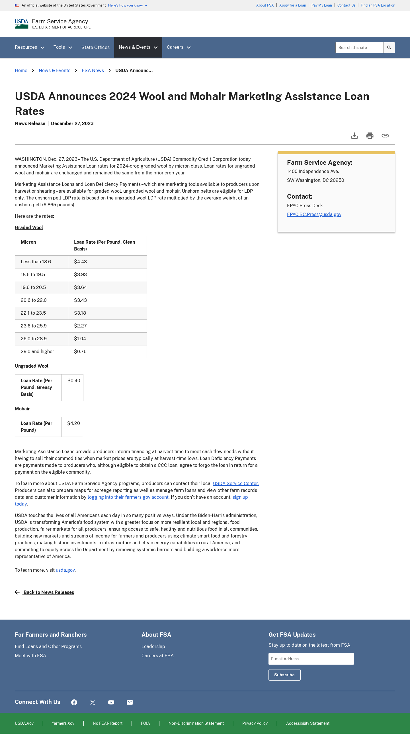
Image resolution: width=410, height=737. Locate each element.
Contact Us (346, 5)
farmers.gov (63, 723)
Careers (175, 47)
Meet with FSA (30, 655)
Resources (26, 47)
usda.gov (65, 570)
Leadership (153, 646)
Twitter (92, 702)
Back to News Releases (44, 592)
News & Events (134, 47)
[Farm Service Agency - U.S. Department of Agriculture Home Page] (61, 24)
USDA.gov (24, 723)
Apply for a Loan (292, 5)
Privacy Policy (255, 723)
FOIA (145, 723)
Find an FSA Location (378, 5)
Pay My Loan (321, 5)
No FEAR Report (107, 723)
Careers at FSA (158, 655)
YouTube (111, 702)
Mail (129, 702)
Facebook (74, 702)
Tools (59, 47)
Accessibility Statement (307, 723)
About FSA (265, 5)
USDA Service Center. (236, 483)
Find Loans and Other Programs (48, 646)
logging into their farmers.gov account (128, 497)
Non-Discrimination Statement (196, 723)
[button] (44, 47)
